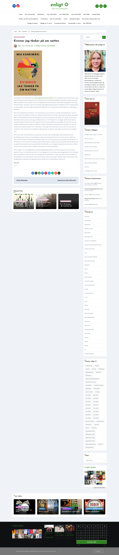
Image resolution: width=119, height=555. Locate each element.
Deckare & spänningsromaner (93, 245)
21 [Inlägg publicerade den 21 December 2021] (83, 535)
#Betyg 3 (38, 45)
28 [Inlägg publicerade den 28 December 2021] (83, 537)
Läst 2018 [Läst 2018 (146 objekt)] (88, 408)
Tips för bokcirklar (55, 19)
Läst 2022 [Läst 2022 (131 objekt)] (88, 414)
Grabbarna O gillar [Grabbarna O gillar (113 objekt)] (98, 385)
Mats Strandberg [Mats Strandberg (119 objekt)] (90, 421)
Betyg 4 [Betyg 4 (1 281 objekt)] (87, 368)
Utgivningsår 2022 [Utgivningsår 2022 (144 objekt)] (90, 431)
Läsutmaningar (89, 281)
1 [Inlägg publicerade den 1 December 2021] (87, 527)
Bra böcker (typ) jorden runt (91, 19)
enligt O (59, 5)
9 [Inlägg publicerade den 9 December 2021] (91, 530)
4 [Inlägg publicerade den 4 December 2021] (100, 527)
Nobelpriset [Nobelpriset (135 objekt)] (88, 424)
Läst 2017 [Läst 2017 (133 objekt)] (95, 404)
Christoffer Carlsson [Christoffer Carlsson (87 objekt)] (91, 382)
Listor (65, 19)
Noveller (87, 309)
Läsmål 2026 (96, 14)
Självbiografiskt (89, 329)
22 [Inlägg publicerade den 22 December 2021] (87, 535)
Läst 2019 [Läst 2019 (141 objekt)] (95, 408)
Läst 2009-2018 (64, 14)
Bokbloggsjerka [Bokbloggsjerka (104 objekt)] (89, 372)
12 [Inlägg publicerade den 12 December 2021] (104, 530)
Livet (86, 297)
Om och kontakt (30, 14)
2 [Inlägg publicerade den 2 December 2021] (91, 527)
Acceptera (98, 551)
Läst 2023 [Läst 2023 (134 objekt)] (95, 414)
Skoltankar (88, 333)
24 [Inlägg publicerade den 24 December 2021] (96, 535)
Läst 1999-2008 (52, 14)
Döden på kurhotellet (91, 146)
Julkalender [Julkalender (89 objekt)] (88, 388)
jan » (105, 544)
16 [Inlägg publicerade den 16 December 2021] (91, 532)
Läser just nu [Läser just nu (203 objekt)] (89, 391)
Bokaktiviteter (89, 228)
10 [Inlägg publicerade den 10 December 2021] (96, 530)
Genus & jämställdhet (91, 257)
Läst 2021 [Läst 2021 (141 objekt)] (95, 411)
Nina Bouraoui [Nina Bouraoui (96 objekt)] (100, 421)
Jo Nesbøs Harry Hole (91, 171)
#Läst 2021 (43, 45)
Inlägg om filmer (33, 23)
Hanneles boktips (89, 183)
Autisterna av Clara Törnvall (67, 180)
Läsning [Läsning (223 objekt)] (97, 391)
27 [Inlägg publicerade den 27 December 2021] (78, 537)
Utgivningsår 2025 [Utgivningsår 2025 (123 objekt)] (90, 440)
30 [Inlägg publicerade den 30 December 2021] (91, 537)
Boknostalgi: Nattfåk (91, 163)
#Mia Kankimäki (51, 45)
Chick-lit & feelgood (90, 241)
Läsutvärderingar (90, 285)
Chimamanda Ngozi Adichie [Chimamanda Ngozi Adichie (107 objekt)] (92, 378)
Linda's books (90, 467)
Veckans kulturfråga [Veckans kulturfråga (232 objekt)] (91, 444)
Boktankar (88, 232)
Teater (86, 345)
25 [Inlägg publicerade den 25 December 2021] (100, 535)
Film (86, 253)
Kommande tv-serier (74, 23)
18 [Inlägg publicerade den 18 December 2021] (100, 532)
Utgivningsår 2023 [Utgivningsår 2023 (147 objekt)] (90, 434)
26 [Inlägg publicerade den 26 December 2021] (104, 535)
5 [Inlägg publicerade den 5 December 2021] (104, 527)
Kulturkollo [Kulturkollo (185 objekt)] (96, 388)
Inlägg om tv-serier (46, 23)
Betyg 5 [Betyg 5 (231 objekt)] (94, 368)
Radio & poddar (89, 313)
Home (21, 14)
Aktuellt (87, 216)
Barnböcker (88, 220)
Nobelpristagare (75, 19)
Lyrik (86, 301)
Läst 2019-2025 (76, 14)
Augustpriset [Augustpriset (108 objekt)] (89, 365)
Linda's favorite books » (99, 487)
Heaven (87, 167)
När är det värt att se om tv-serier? (95, 159)
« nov (78, 544)
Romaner (87, 321)
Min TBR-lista (87, 23)
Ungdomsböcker (89, 353)
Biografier (87, 224)
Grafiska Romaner (90, 261)
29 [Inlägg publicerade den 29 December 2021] (87, 537)
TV (85, 349)
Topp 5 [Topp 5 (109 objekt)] (87, 427)
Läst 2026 (86, 14)
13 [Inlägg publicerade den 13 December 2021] (78, 532)
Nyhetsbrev (41, 14)
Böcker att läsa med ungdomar (28, 19)
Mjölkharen (88, 155)
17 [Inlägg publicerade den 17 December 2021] (96, 532)
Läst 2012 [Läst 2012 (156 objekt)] (88, 398)
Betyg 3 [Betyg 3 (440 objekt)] (97, 365)
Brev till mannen (22, 180)
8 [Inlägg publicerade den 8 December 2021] (87, 530)
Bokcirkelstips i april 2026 (92, 142)
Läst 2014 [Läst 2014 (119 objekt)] (88, 401)
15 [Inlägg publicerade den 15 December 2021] (87, 532)
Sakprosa (87, 325)
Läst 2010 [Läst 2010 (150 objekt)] (88, 395)
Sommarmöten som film (92, 150)
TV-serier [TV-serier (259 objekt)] (93, 427)
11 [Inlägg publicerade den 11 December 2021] (100, 530)
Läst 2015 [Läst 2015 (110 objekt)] (95, 401)
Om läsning (44, 19)
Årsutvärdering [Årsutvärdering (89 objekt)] (89, 447)
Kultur (86, 273)
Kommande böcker (60, 23)
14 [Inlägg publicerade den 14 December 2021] (83, 532)
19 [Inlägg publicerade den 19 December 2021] (104, 532)
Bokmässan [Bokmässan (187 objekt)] (88, 375)
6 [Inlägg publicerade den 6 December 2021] (78, 530)
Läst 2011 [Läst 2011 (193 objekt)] (95, 395)
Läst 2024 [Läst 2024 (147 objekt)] (88, 418)
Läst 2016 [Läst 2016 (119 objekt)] (88, 404)
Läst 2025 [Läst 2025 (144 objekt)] (95, 418)
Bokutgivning (88, 236)
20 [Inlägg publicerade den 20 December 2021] (78, 535)
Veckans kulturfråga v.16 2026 (93, 134)
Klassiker (87, 265)
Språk (86, 341)
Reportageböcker (89, 317)
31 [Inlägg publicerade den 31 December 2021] (96, 537)
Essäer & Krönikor (19, 37)
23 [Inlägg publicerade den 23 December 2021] (91, 535)
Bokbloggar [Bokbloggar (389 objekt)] (101, 368)
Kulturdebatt (88, 277)
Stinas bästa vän (20, 204)
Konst (86, 269)
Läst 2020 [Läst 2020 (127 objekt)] (88, 411)
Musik (86, 305)
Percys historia (89, 138)
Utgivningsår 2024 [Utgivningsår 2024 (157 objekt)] (90, 437)
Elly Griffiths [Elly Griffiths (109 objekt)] (89, 385)
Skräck (86, 337)
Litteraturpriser (89, 293)
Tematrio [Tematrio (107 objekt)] (96, 424)
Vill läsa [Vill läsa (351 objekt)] (100, 444)
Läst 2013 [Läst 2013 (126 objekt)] (95, 398)
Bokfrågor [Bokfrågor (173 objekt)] (98, 372)
